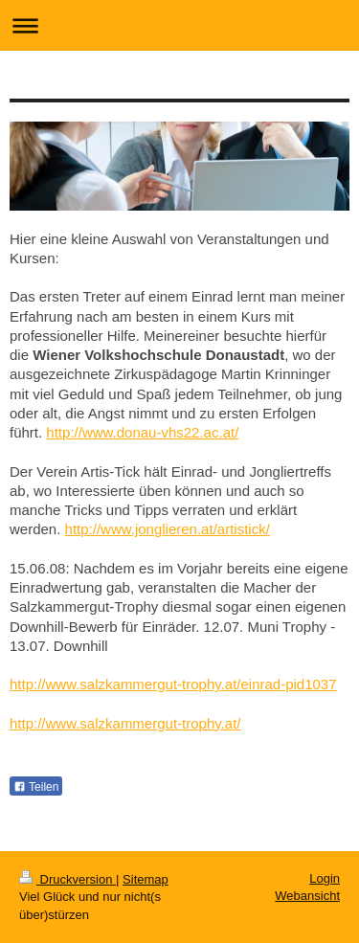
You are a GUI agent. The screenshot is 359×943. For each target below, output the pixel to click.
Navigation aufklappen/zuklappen (179, 25)
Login (324, 878)
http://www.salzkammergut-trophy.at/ (125, 723)
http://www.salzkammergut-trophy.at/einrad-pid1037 (173, 684)
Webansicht (307, 895)
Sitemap (145, 879)
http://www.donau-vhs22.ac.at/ (142, 432)
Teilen (35, 787)
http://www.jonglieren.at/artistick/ (167, 529)
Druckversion (67, 879)
